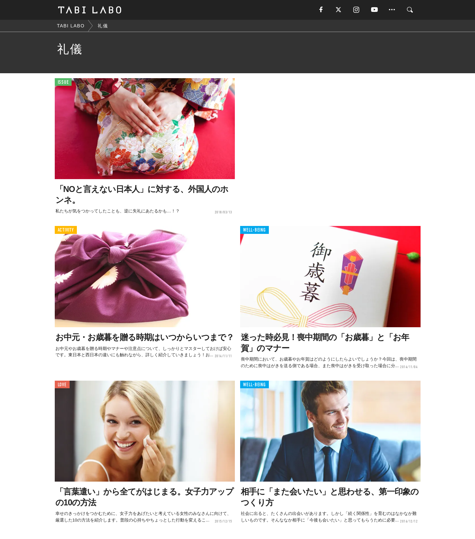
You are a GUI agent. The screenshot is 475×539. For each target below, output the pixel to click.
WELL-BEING (254, 230)
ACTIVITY (66, 230)
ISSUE (63, 82)
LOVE (62, 384)
